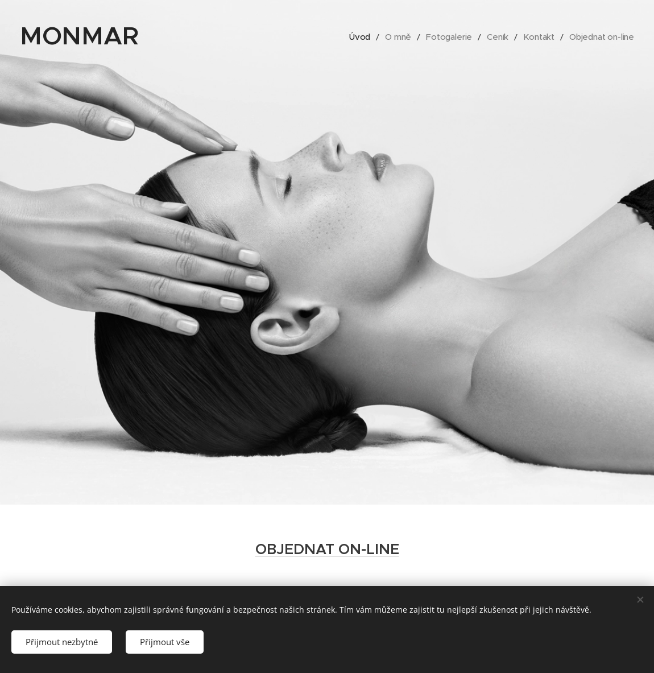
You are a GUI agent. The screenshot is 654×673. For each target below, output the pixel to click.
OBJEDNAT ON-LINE (327, 549)
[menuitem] (371, 37)
